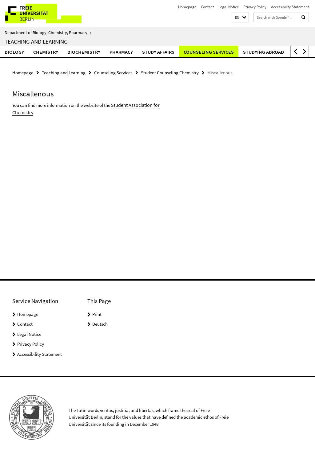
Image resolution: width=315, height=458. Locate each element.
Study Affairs (158, 52)
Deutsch (100, 324)
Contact (207, 7)
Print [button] (97, 314)
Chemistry (45, 52)
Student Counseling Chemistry (170, 72)
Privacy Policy (254, 7)
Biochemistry (83, 52)
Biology (14, 52)
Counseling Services (209, 52)
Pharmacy (121, 52)
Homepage (187, 7)
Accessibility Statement (290, 7)
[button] (240, 18)
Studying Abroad (263, 52)
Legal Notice (228, 7)
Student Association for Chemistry (143, 104)
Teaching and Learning (36, 41)
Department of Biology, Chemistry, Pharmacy (48, 32)
